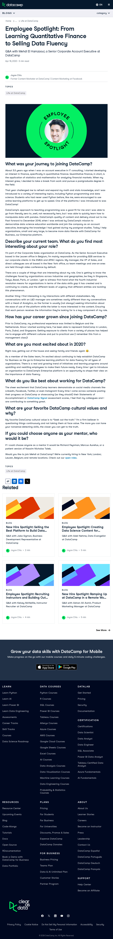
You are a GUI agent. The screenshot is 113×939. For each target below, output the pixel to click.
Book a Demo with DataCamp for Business (15, 858)
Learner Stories (86, 814)
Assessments (9, 717)
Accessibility (86, 924)
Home (8, 21)
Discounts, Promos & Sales (54, 832)
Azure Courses (48, 729)
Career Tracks (10, 723)
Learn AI (6, 698)
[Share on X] (27, 481)
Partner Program (49, 883)
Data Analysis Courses (52, 765)
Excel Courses (48, 753)
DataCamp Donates (51, 844)
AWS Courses (47, 735)
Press (81, 832)
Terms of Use (55, 929)
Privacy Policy (14, 924)
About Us (83, 808)
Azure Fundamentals (89, 771)
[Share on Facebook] (21, 481)
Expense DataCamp (51, 838)
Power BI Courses (49, 711)
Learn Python (9, 692)
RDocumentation (11, 850)
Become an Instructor (89, 826)
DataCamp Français (89, 869)
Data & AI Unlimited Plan (54, 871)
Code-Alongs (9, 826)
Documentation (86, 711)
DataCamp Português (90, 856)
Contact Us (84, 844)
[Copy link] (8, 481)
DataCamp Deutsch (89, 863)
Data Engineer (86, 744)
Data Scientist (85, 732)
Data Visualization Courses (55, 771)
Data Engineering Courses (54, 784)
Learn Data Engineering (15, 711)
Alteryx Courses (49, 723)
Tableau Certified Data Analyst (90, 764)
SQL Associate (86, 750)
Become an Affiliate (89, 890)
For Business (47, 820)
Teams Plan (46, 865)
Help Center (84, 884)
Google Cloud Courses (52, 741)
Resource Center (11, 808)
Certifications (85, 726)
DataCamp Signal (37, 398)
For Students (47, 814)
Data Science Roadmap (15, 741)
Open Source (9, 844)
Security (82, 705)
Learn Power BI (10, 705)
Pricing (81, 698)
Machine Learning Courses (54, 777)
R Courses (45, 698)
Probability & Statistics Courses (52, 791)
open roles (71, 457)
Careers (82, 820)
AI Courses (46, 759)
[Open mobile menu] (109, 4)
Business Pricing (49, 859)
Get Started (84, 692)
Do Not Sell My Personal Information (59, 924)
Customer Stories (49, 877)
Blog (17, 21)
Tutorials (7, 832)
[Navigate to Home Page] (12, 5)
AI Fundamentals (87, 777)
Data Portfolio (10, 865)
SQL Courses (47, 705)
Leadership (84, 838)
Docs (5, 838)
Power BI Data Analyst (90, 756)
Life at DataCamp (32, 21)
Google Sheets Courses (53, 747)
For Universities (48, 826)
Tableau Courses (49, 717)
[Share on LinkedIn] (14, 481)
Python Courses (48, 692)
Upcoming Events (12, 814)
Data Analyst (85, 738)
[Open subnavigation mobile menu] (8, 13)
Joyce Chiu (16, 75)
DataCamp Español (89, 850)
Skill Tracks (8, 729)
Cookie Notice (31, 924)
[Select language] (99, 4)
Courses (6, 735)
